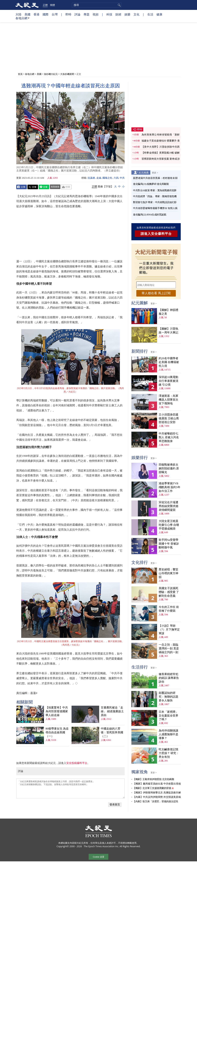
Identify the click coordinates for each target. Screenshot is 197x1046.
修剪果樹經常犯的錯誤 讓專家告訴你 (169, 676)
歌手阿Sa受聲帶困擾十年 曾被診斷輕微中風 (169, 542)
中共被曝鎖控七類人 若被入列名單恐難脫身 (169, 435)
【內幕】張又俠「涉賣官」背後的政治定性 (155, 799)
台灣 (55, 14)
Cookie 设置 (98, 849)
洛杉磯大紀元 (51, 74)
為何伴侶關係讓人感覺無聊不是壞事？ (168, 732)
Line (44, 187)
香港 (36, 14)
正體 (45, 5)
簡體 (52, 5)
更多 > (155, 171)
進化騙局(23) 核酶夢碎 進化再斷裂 (151, 182)
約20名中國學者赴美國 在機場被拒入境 (169, 360)
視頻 (95, 14)
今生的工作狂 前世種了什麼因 (169, 607)
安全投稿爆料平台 (76, 717)
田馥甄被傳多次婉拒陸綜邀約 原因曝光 (169, 466)
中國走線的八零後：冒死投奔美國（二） (112, 686)
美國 (27, 14)
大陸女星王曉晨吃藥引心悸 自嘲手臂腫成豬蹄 (169, 523)
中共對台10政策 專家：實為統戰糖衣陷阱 (154, 188)
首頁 (20, 74)
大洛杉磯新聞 (67, 74)
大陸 (18, 14)
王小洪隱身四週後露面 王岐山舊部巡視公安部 (169, 417)
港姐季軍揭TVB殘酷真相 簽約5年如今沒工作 (169, 485)
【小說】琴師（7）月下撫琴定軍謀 (169, 628)
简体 (100, 186)
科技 (109, 14)
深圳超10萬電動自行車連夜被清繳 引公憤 (168, 379)
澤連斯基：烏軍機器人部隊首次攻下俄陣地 (168, 398)
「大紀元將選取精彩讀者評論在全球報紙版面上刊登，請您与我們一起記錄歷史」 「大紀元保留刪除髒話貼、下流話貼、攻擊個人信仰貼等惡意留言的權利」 (70, 743)
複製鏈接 (55, 186)
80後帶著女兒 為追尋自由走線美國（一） (57, 686)
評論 (77, 14)
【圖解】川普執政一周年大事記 (168, 329)
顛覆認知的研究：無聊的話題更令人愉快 (168, 695)
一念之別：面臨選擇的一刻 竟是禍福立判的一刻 (169, 646)
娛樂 (127, 14)
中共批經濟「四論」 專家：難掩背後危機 (154, 194)
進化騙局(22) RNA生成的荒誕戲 (149, 213)
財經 (118, 14)
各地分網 (22, 19)
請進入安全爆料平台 (156, 232)
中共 (122, 178)
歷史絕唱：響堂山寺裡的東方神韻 (168, 571)
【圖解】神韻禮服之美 (168, 310)
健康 (159, 14)
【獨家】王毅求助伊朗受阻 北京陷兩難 (153, 777)
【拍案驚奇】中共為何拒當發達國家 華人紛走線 (57, 666)
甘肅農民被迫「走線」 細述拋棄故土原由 (112, 666)
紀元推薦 (144, 170)
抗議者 (91, 178)
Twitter (32, 187)
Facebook (21, 187)
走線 (98, 178)
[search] (97, 5)
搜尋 (118, 5)
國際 (46, 14)
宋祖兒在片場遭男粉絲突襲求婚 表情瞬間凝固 (168, 504)
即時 (68, 14)
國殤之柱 (107, 178)
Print (66, 187)
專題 (86, 14)
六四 (116, 178)
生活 (150, 14)
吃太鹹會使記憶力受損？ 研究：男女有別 (169, 751)
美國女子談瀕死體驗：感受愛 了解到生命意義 (169, 590)
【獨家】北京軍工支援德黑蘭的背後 (152, 786)
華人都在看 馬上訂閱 (156, 291)
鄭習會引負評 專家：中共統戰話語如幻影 (154, 200)
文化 (136, 14)
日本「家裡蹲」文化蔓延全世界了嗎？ (168, 714)
